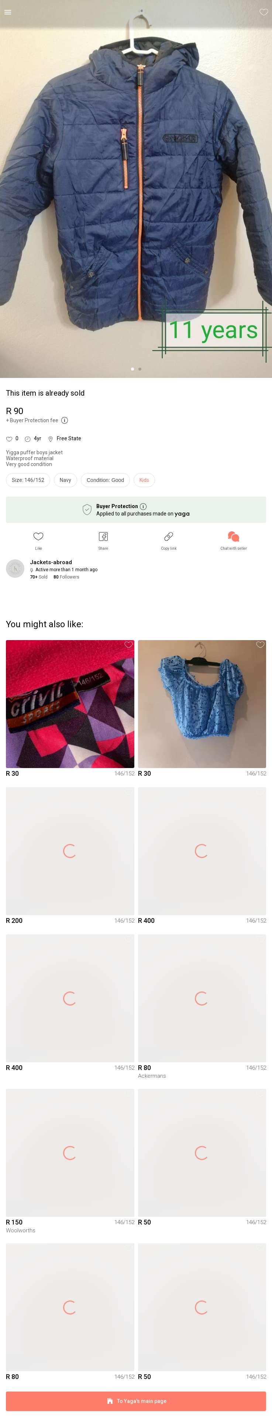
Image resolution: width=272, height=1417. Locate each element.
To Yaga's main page (136, 1401)
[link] (233, 541)
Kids (144, 480)
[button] (38, 541)
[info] (107, 482)
